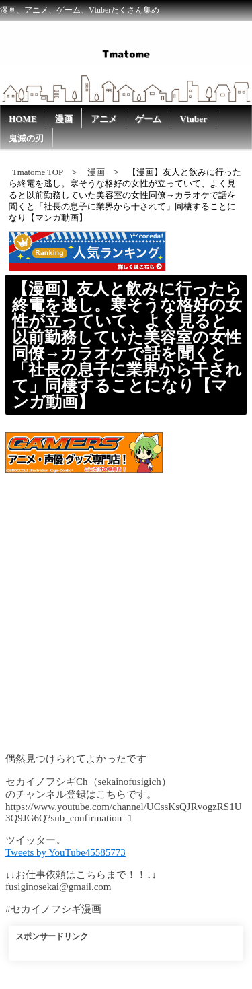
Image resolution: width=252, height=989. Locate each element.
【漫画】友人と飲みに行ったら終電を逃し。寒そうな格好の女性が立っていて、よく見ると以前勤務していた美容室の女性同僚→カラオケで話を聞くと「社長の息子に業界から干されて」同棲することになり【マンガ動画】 (127, 345)
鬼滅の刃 (26, 138)
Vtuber (193, 119)
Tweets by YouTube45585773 (65, 852)
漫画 (64, 119)
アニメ (104, 119)
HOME (23, 119)
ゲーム (148, 119)
